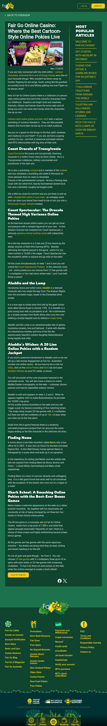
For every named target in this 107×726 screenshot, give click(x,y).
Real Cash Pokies (39, 681)
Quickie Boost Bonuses (37, 655)
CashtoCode (61, 660)
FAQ (82, 631)
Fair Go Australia (13, 666)
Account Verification (15, 639)
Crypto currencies (64, 637)
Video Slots (35, 672)
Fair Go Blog (11, 657)
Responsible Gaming (90, 642)
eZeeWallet (61, 651)
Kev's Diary (10, 644)
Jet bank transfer (64, 655)
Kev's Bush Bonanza (40, 636)
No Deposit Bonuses (40, 649)
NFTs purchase (62, 669)
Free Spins (35, 645)
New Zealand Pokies (40, 668)
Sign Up (98, 6)
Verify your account (65, 664)
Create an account (14, 635)
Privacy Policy (87, 647)
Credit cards (61, 646)
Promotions (36, 631)
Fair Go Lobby (12, 630)
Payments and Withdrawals (62, 631)
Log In (84, 6)
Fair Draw (35, 640)
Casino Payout (37, 676)
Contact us (85, 652)
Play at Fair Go (18, 575)
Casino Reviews (13, 653)
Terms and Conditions (85, 637)
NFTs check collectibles (61, 674)
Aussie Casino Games (37, 662)
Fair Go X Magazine (15, 662)
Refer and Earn (12, 648)
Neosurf (59, 641)
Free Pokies (36, 686)
